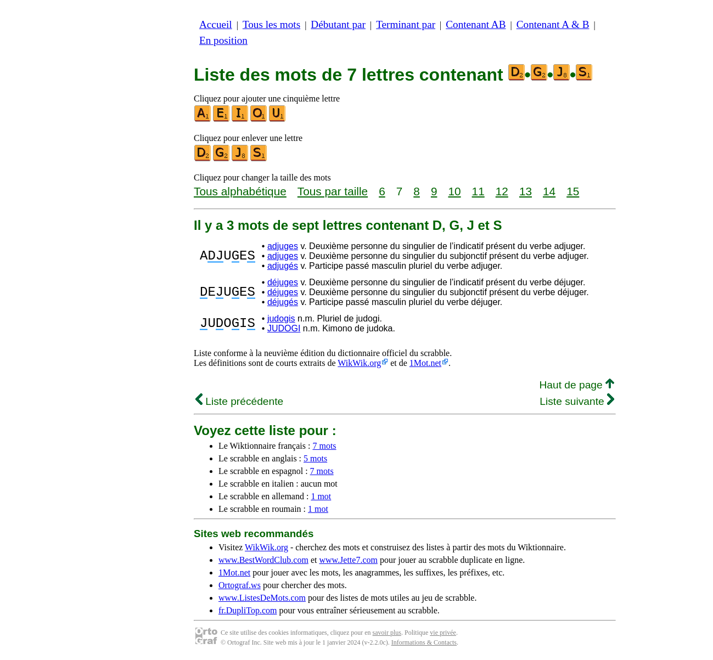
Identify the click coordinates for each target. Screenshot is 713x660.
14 (549, 191)
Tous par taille (332, 191)
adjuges (282, 246)
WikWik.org (359, 363)
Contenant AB (476, 24)
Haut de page (576, 385)
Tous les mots (271, 24)
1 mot (321, 496)
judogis (281, 318)
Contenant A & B (553, 24)
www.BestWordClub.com (263, 560)
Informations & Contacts (424, 642)
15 (572, 191)
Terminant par (405, 24)
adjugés (282, 265)
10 (454, 191)
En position (223, 40)
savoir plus (387, 632)
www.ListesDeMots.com (262, 597)
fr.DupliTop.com (247, 610)
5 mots (315, 458)
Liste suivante (577, 401)
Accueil (215, 24)
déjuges (282, 282)
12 (502, 191)
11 (478, 191)
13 (525, 191)
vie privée (443, 632)
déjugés (282, 302)
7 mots (324, 445)
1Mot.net (425, 363)
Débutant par (338, 24)
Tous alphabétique (240, 191)
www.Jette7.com (348, 560)
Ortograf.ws (239, 585)
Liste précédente (239, 401)
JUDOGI (283, 328)
